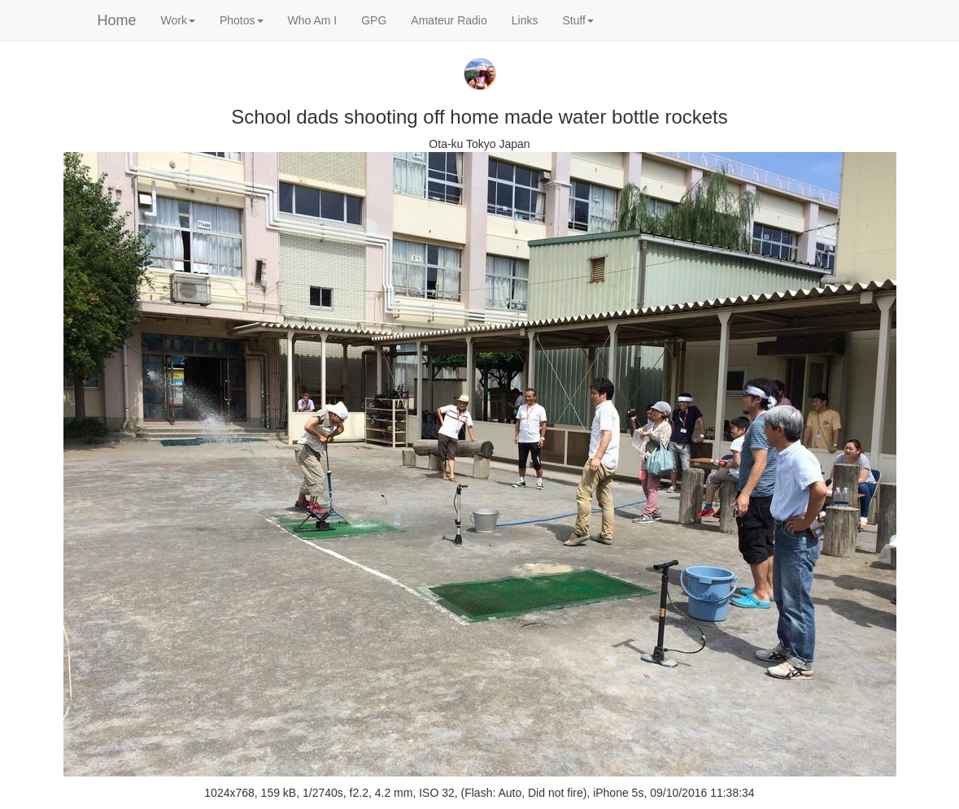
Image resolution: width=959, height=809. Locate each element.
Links (525, 20)
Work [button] (178, 20)
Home (117, 20)
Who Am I (313, 20)
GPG (373, 20)
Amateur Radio (448, 20)
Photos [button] (242, 20)
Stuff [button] (578, 20)
